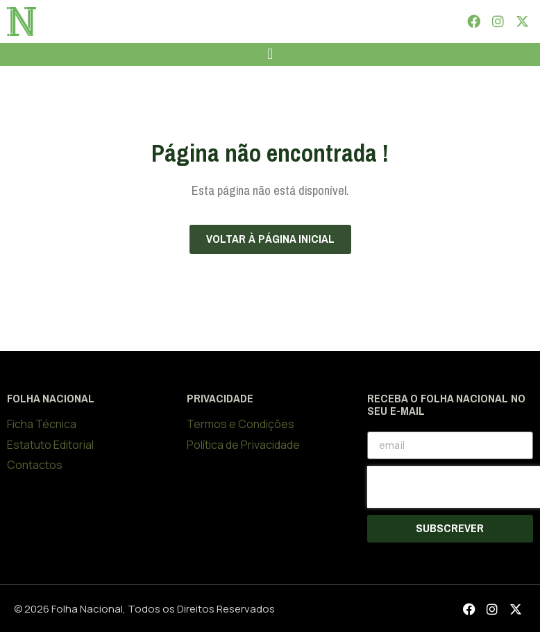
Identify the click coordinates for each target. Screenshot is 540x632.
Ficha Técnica (41, 424)
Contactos (34, 464)
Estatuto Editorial (50, 444)
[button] (269, 54)
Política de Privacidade (243, 444)
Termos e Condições (240, 424)
